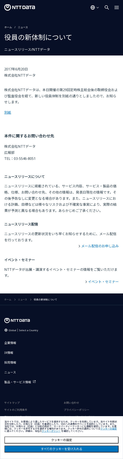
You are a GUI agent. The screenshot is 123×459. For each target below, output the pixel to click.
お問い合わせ (71, 403)
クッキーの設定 (61, 440)
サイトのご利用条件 (15, 410)
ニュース (23, 27)
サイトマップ (12, 403)
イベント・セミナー (103, 281)
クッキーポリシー (51, 431)
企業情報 (10, 343)
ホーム (8, 27)
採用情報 (10, 362)
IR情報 (8, 353)
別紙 (7, 112)
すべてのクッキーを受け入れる (61, 449)
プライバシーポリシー (76, 410)
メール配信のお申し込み (100, 246)
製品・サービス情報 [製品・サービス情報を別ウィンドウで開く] (17, 382)
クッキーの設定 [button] (108, 428)
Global (23, 330)
